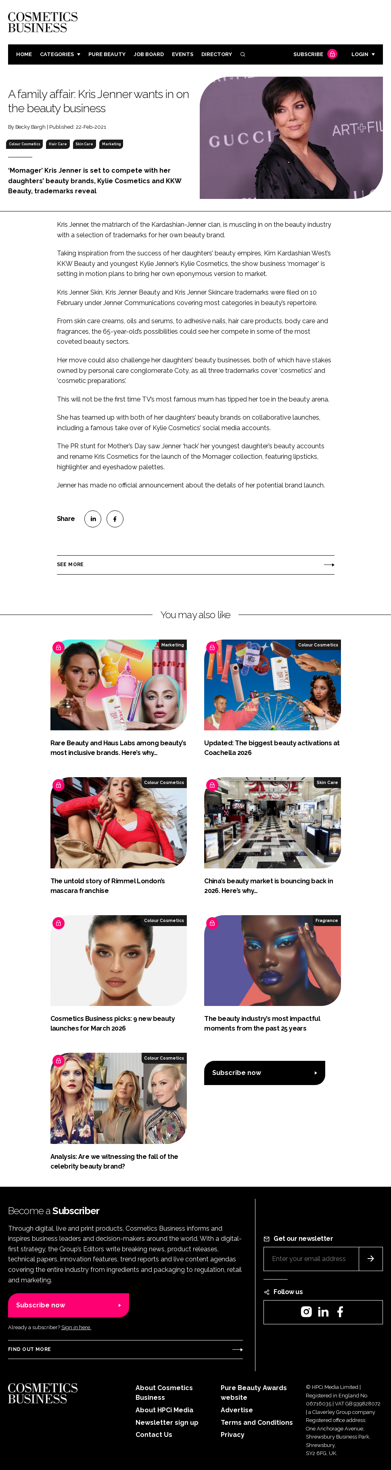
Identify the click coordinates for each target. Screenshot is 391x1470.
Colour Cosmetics (24, 144)
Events (182, 54)
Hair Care (58, 144)
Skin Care (84, 144)
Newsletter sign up (167, 1422)
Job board (149, 54)
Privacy (233, 1435)
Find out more (29, 1349)
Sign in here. (76, 1327)
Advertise (237, 1410)
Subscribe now (236, 1073)
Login (359, 54)
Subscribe (314, 55)
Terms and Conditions (257, 1422)
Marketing (111, 144)
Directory (216, 54)
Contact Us (154, 1435)
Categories (57, 54)
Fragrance (327, 920)
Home (24, 54)
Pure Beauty (106, 54)
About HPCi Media (164, 1410)
